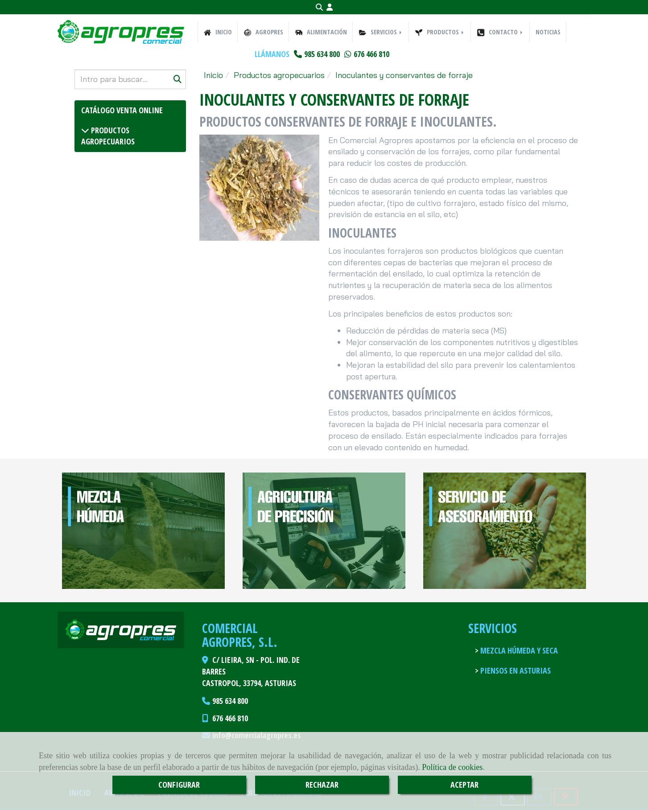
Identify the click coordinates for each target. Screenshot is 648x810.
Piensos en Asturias (515, 670)
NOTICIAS (548, 32)
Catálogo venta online (122, 110)
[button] (329, 7)
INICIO (217, 32)
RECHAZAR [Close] (321, 784)
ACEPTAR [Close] (464, 784)
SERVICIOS (381, 32)
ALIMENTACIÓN (321, 32)
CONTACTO (500, 32)
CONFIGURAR (179, 784)
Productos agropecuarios (108, 136)
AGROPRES (263, 32)
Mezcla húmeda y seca (518, 650)
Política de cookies (452, 767)
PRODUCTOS (440, 32)
